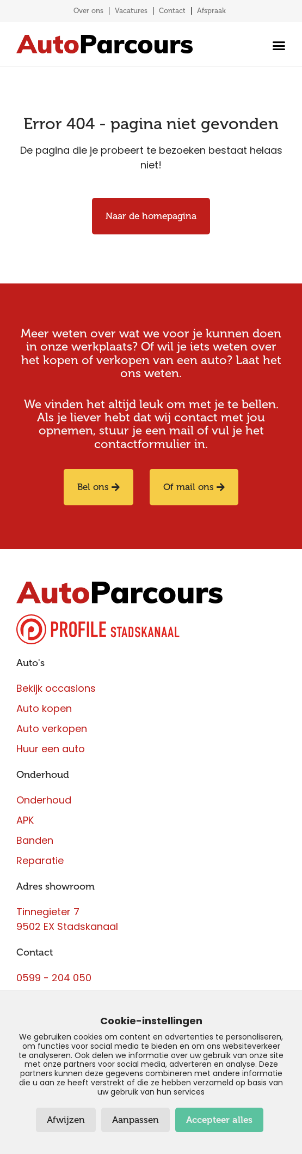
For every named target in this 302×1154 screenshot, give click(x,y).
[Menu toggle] (276, 45)
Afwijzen (66, 1120)
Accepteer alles (219, 1120)
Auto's (30, 662)
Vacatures (131, 11)
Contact (172, 11)
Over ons (88, 11)
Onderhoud (42, 774)
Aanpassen (135, 1120)
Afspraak (211, 11)
